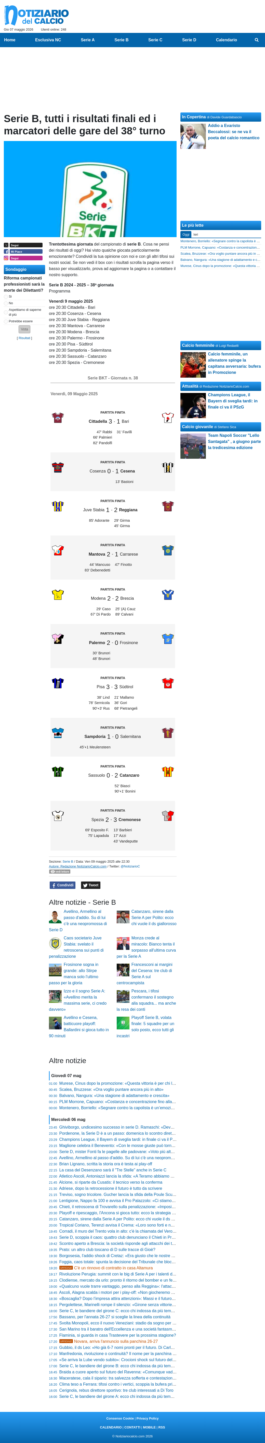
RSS (161, 1427)
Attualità (190, 386)
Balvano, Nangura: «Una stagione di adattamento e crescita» (114, 1095)
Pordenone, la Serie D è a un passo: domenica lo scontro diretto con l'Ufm (126, 1133)
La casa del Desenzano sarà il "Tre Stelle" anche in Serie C (113, 1170)
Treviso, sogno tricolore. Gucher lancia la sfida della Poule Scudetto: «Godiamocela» (135, 1194)
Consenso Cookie (120, 1418)
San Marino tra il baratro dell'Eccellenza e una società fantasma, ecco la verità (130, 1329)
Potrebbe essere (21, 321)
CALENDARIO (111, 1427)
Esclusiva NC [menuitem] (48, 40)
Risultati (24, 338)
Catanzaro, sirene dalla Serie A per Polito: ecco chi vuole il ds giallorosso (154, 917)
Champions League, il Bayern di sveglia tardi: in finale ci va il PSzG (120, 1139)
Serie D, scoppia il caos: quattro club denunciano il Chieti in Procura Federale (129, 1237)
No (11, 303)
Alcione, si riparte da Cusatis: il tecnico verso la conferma (111, 1182)
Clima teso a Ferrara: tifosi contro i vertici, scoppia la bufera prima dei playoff (128, 1384)
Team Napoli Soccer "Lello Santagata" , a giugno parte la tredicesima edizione (234, 441)
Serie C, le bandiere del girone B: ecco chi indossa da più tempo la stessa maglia (132, 1366)
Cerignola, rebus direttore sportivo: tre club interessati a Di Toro (116, 1390)
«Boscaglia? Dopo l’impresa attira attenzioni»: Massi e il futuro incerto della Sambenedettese (143, 1298)
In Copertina (194, 117)
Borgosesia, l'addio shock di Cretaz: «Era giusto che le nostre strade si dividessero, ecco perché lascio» (153, 1256)
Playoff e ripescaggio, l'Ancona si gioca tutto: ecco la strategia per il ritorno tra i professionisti (143, 1213)
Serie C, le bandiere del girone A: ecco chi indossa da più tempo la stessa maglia (132, 1396)
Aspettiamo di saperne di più (25, 312)
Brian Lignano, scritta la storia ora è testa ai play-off (105, 1164)
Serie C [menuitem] (155, 40)
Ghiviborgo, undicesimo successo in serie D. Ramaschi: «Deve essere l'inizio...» (131, 1127)
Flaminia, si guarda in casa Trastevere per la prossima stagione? (117, 1335)
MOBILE (149, 1427)
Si (10, 296)
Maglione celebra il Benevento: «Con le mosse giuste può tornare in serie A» (128, 1145)
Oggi (185, 234)
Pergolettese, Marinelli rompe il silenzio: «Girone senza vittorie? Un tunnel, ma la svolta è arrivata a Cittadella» (159, 1304)
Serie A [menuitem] (88, 40)
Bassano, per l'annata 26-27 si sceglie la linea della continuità (114, 1317)
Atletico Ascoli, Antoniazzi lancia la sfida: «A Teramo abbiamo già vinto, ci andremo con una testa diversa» (154, 1176)
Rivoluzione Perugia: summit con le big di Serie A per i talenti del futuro (123, 1274)
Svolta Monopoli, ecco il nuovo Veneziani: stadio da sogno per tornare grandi (128, 1323)
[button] (24, 329)
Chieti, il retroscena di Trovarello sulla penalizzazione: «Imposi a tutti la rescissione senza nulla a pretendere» (158, 1207)
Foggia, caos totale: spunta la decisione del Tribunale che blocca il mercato (127, 1262)
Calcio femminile (198, 345)
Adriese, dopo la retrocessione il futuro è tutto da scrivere (110, 1188)
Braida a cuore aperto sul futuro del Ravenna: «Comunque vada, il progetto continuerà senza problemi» (152, 1372)
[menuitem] (257, 40)
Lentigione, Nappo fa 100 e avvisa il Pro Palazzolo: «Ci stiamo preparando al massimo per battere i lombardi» (158, 1200)
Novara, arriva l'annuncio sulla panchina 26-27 (108, 1341)
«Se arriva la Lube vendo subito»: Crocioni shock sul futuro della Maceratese (128, 1360)
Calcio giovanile (197, 427)
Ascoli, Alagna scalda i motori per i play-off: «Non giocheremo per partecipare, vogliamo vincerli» (146, 1292)
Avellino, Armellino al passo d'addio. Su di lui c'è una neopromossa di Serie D (128, 1158)
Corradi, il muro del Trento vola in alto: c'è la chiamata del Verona (118, 1231)
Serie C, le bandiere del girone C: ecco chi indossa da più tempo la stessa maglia (132, 1311)
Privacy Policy (148, 1418)
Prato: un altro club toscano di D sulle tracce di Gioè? (107, 1249)
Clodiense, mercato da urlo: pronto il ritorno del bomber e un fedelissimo (124, 1280)
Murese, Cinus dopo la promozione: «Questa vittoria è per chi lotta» (120, 1083)
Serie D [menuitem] (189, 40)
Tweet (91, 885)
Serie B (67, 861)
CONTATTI (132, 1427)
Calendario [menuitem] (226, 40)
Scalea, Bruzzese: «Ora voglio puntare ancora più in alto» (111, 1089)
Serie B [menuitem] (121, 40)
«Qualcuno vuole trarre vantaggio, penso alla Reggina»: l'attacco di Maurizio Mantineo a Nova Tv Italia (151, 1286)
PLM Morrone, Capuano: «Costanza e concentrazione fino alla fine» (120, 1102)
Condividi (63, 885)
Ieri (195, 234)
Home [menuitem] (9, 40)
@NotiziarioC (130, 866)
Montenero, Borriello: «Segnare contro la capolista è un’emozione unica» (125, 1108)
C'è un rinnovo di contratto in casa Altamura (106, 1268)
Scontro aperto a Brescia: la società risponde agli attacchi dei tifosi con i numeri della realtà (141, 1243)
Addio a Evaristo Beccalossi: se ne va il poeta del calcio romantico (233, 131)
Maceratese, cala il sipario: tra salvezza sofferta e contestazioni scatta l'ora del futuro (135, 1378)
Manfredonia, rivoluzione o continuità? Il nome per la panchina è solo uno (125, 1353)
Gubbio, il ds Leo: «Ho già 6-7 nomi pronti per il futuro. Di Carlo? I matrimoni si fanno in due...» (144, 1347)
